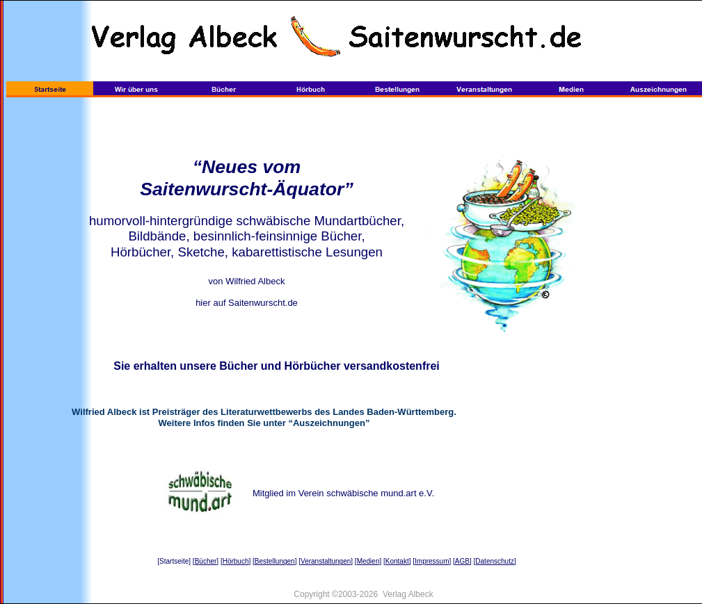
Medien (368, 561)
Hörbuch (236, 561)
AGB (462, 561)
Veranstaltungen (326, 561)
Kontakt (397, 561)
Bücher (206, 561)
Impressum (432, 561)
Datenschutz (494, 561)
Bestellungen (275, 561)
